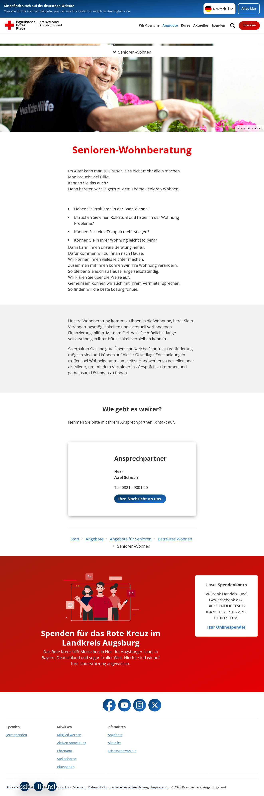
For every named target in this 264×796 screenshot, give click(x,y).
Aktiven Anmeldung (71, 743)
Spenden (218, 25)
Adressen (13, 787)
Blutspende (65, 767)
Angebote (170, 25)
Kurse (185, 25)
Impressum (159, 787)
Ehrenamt (64, 751)
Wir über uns (149, 25)
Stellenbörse (66, 759)
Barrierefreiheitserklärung (129, 787)
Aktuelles (200, 25)
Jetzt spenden (16, 735)
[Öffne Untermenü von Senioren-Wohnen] (132, 38)
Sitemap (79, 787)
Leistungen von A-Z (122, 751)
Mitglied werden (69, 735)
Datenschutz (97, 787)
